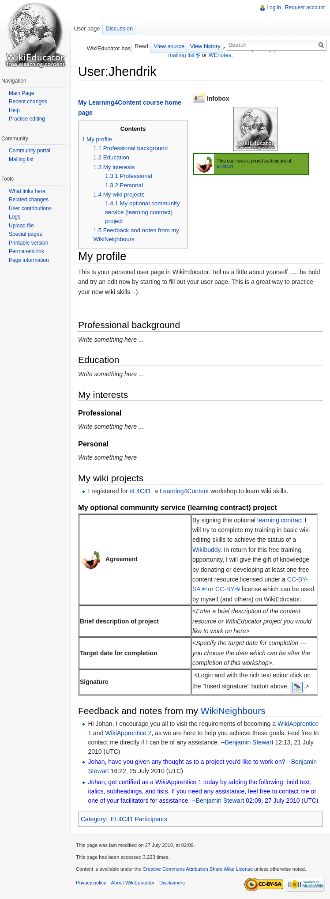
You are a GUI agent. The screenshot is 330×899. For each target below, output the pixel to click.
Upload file (21, 226)
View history (205, 46)
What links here (27, 191)
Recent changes (28, 101)
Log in (273, 7)
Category (93, 819)
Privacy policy (91, 882)
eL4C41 (225, 166)
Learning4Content (184, 491)
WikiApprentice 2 (128, 733)
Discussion (119, 28)
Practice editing (27, 119)
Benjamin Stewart (249, 742)
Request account (305, 7)
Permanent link (26, 251)
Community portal (29, 150)
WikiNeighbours (233, 711)
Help (14, 110)
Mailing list (21, 159)
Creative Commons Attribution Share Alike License (197, 869)
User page (87, 28)
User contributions (30, 208)
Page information (29, 260)
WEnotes (219, 55)
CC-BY (225, 589)
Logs (14, 217)
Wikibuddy (206, 549)
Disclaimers (172, 882)
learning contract (280, 520)
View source (169, 46)
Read (141, 46)
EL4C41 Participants (139, 819)
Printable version (28, 243)
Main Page (21, 93)
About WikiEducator (132, 882)
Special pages (25, 234)
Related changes (29, 199)
